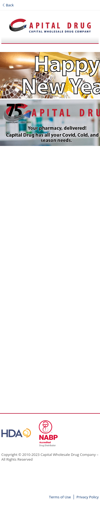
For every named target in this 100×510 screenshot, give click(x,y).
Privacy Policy (88, 497)
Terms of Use (60, 497)
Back (8, 5)
